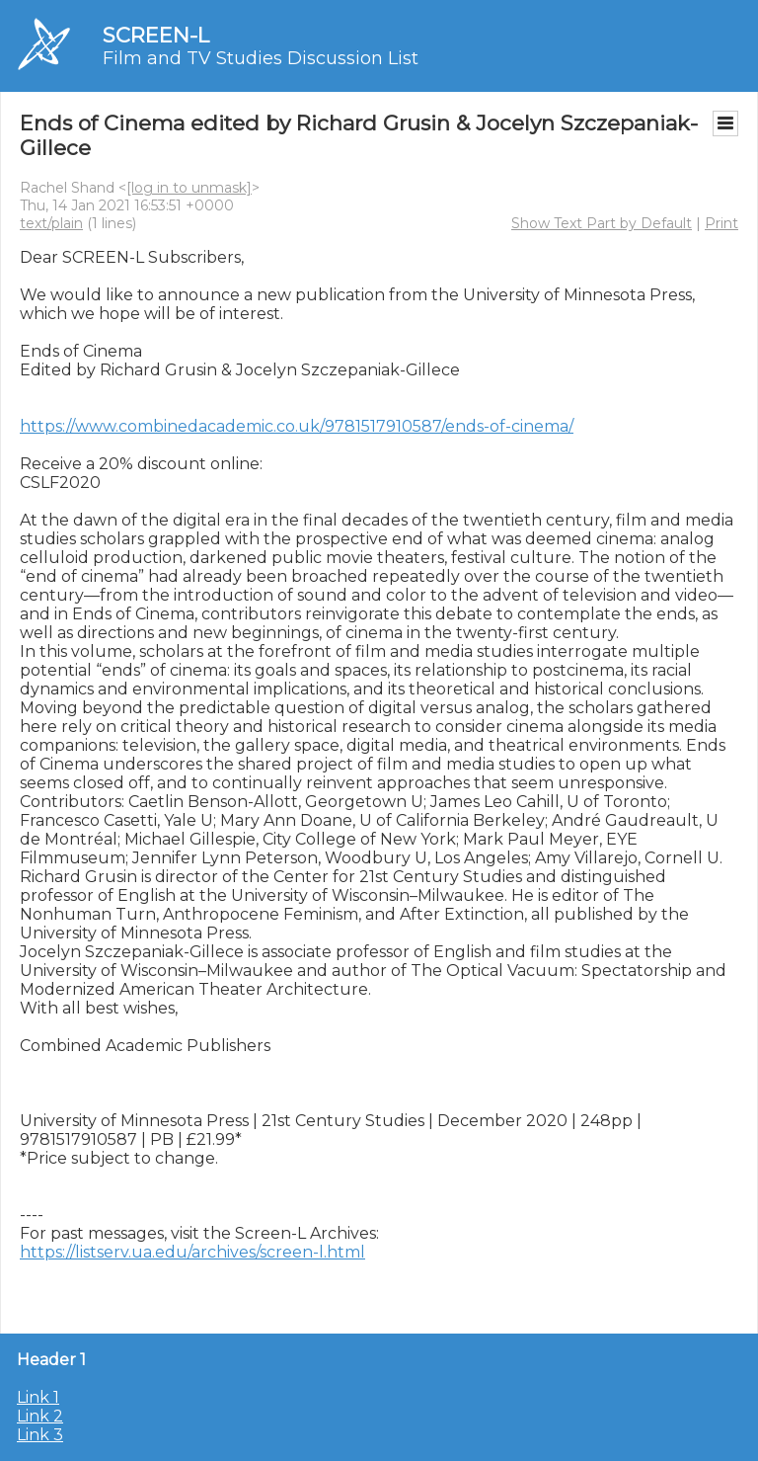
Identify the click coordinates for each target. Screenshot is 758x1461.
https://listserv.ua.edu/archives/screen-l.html (192, 1252)
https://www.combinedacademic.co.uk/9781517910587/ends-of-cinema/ (296, 426)
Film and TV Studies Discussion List (260, 58)
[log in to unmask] (189, 188)
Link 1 (38, 1397)
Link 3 (40, 1434)
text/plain (51, 223)
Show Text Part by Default (601, 223)
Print (721, 223)
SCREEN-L (156, 35)
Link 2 (40, 1416)
